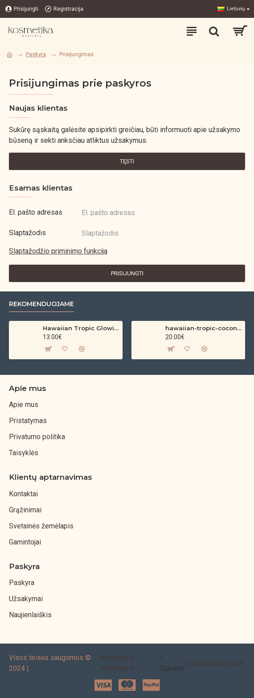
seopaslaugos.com (215, 663)
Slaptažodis (27, 233)
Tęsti (127, 161)
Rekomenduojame (41, 304)
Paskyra (36, 54)
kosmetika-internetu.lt (118, 663)
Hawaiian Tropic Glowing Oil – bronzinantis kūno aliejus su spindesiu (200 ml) (81, 328)
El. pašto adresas (35, 212)
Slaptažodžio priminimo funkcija (58, 251)
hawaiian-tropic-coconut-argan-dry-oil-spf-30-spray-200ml (203, 328)
